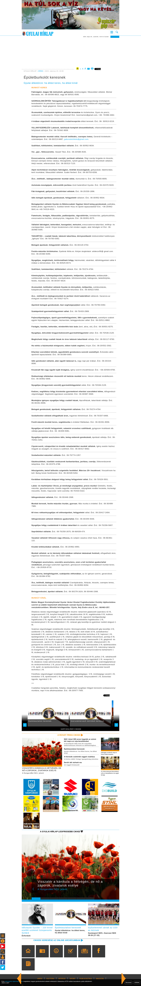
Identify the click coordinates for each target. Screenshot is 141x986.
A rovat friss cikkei (68, 735)
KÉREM (137, 982)
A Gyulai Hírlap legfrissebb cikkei (60, 831)
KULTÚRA (50, 979)
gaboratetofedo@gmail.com (76, 139)
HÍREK (40, 71)
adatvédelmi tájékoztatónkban (14, 981)
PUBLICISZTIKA (86, 979)
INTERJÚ (61, 979)
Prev (35, 890)
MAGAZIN (100, 979)
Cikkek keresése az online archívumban (56, 940)
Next (116, 890)
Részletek (128, 982)
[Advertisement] (70, 52)
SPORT (72, 979)
